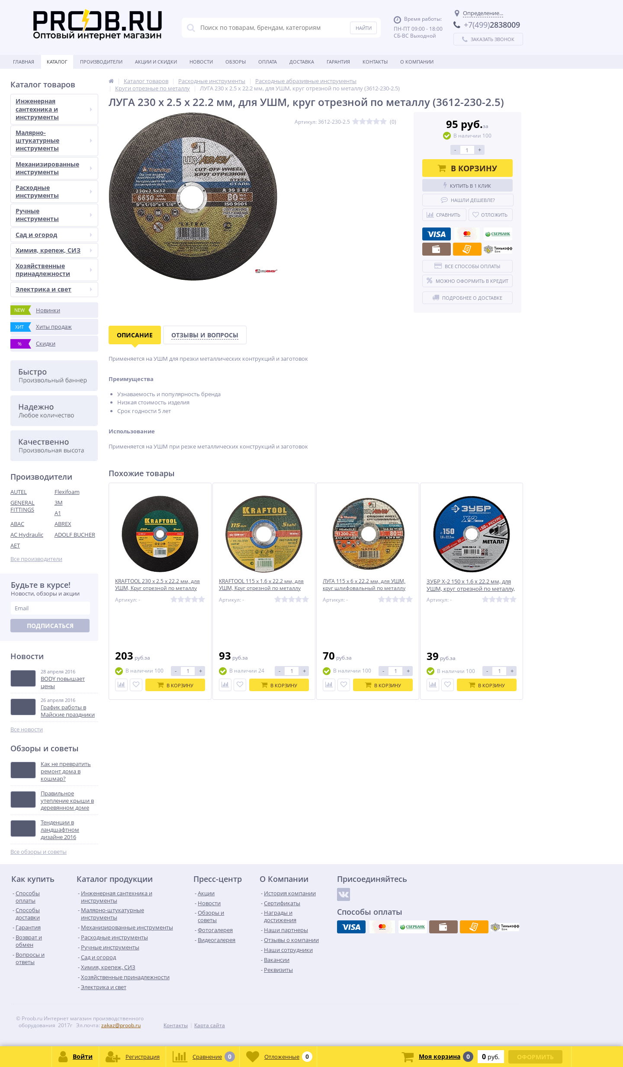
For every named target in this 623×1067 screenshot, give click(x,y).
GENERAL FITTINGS (22, 506)
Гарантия (338, 61)
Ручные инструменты (54, 215)
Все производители (36, 559)
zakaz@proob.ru (121, 1025)
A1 (58, 513)
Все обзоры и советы (38, 852)
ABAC (17, 524)
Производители (101, 61)
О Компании (417, 61)
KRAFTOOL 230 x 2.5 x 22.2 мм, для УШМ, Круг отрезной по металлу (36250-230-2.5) (159, 589)
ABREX (63, 524)
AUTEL (18, 492)
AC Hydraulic (26, 534)
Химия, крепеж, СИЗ (54, 250)
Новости (201, 61)
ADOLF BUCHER (75, 534)
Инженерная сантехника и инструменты (54, 109)
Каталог (57, 61)
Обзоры (235, 61)
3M (59, 502)
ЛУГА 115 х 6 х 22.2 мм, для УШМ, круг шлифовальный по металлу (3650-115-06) (367, 589)
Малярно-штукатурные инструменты (54, 140)
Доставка (301, 61)
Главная (23, 61)
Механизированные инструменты (54, 168)
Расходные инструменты (54, 191)
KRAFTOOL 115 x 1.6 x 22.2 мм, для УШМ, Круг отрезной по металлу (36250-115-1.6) (263, 589)
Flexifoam (67, 492)
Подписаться (50, 626)
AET (15, 545)
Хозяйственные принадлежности (54, 270)
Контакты (375, 61)
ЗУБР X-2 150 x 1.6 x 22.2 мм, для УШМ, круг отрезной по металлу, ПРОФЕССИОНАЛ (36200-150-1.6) (471, 589)
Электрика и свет (54, 289)
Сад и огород (54, 235)
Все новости (26, 729)
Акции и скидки (156, 61)
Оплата (267, 61)
